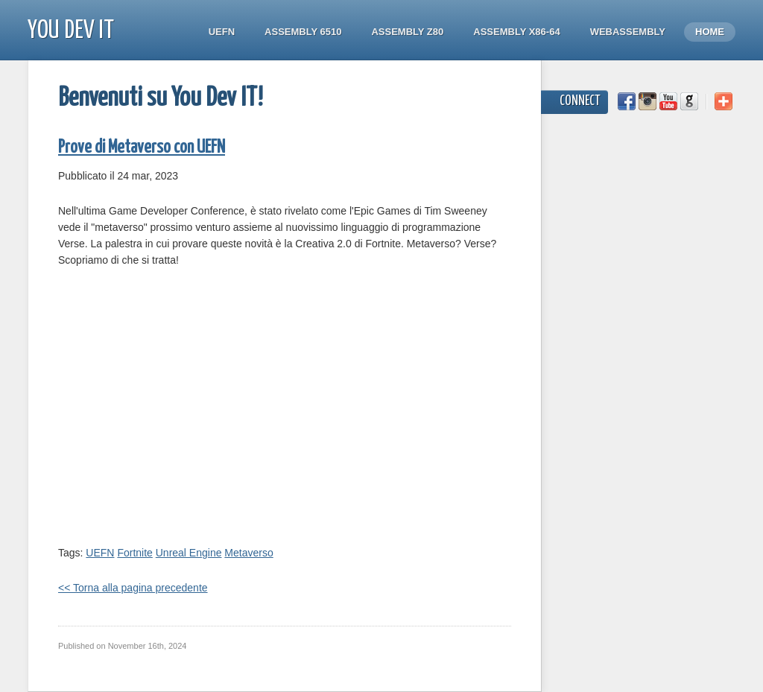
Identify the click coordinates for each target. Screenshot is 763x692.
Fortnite (134, 553)
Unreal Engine (189, 553)
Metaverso (248, 553)
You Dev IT (71, 31)
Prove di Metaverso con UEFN (141, 147)
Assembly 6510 (303, 31)
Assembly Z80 (407, 31)
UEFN (222, 31)
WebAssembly (627, 31)
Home (709, 31)
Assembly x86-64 (516, 31)
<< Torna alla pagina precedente (133, 588)
